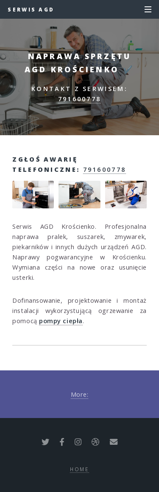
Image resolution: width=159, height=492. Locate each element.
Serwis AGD (31, 9)
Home (79, 469)
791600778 (79, 98)
